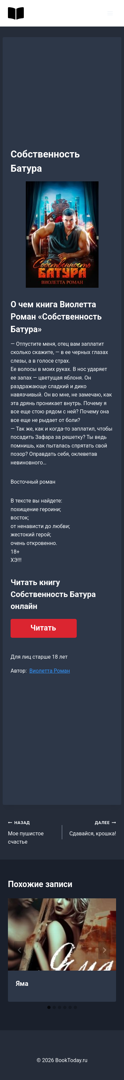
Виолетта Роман (49, 671)
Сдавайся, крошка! (91, 827)
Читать (43, 628)
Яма (22, 984)
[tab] (49, 1007)
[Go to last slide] (20, 950)
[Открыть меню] (110, 13)
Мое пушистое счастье (32, 831)
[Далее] (104, 950)
